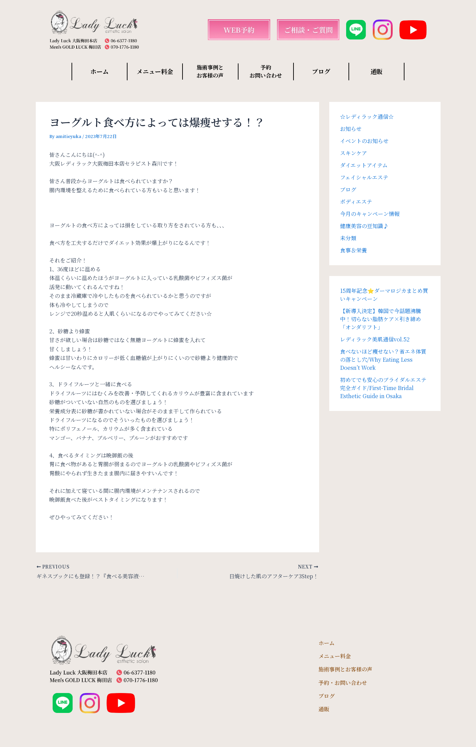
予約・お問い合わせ (342, 683)
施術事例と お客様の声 (210, 71)
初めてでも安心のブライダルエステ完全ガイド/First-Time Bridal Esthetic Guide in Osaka (383, 388)
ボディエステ (356, 201)
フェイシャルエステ (364, 177)
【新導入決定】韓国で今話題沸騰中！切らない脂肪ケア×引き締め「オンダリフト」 (380, 319)
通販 (376, 71)
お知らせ (351, 129)
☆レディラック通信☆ (367, 116)
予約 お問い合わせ (266, 71)
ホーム (99, 71)
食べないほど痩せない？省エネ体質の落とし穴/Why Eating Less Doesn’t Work (383, 359)
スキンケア (353, 153)
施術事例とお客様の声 (345, 669)
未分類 (348, 238)
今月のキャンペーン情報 (369, 214)
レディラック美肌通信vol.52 (375, 339)
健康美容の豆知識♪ (364, 226)
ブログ (321, 71)
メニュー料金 (155, 71)
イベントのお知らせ (364, 141)
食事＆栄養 (353, 250)
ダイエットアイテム (364, 165)
